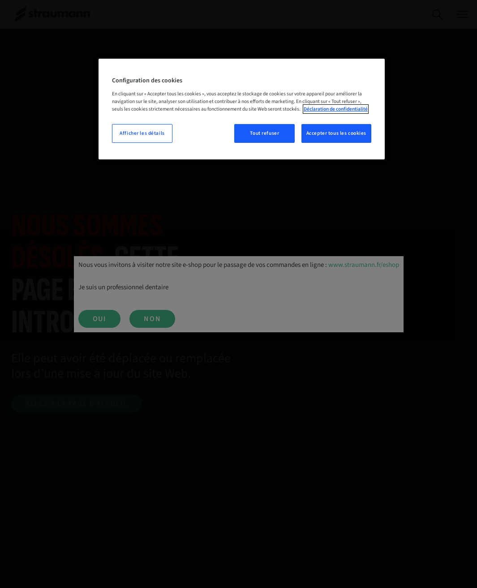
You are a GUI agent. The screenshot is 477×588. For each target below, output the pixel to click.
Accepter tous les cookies (336, 133)
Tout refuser (264, 133)
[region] (242, 109)
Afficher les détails (142, 133)
